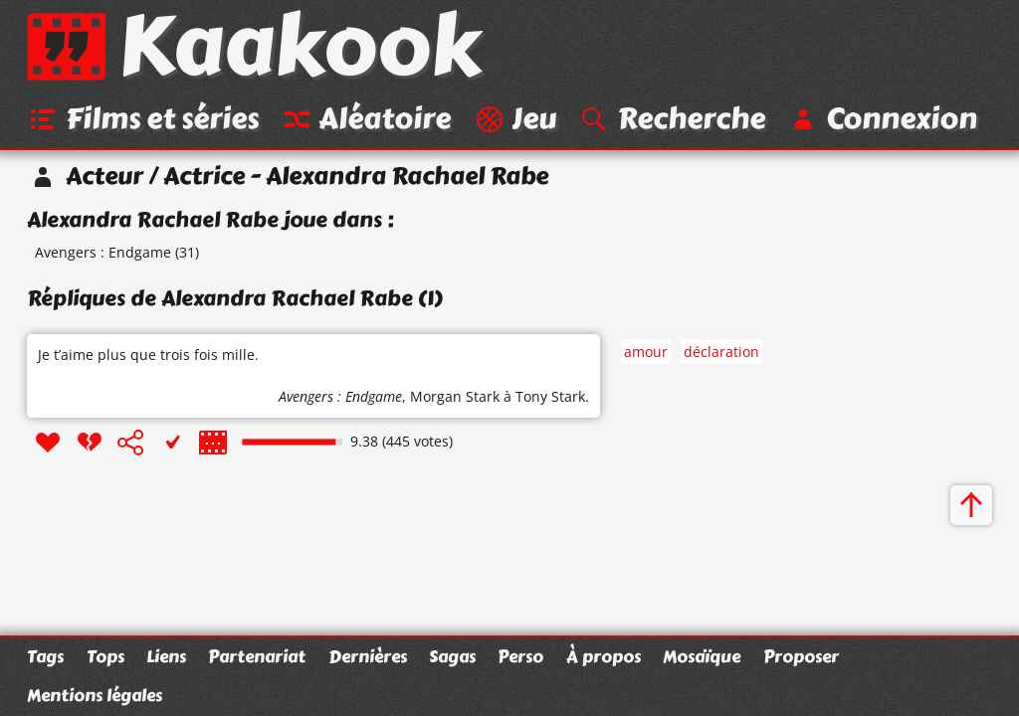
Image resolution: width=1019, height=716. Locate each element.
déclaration (721, 351)
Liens (166, 656)
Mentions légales (94, 695)
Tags (45, 656)
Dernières (367, 656)
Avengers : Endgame (103, 252)
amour (646, 351)
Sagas (452, 656)
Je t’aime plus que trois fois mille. (148, 354)
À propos (603, 656)
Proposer (801, 656)
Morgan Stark (455, 396)
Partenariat (257, 656)
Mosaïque (701, 656)
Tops (105, 656)
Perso (520, 656)
